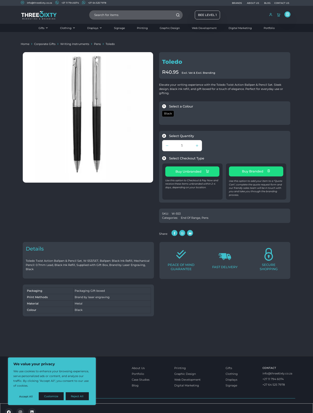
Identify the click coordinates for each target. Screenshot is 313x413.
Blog (135, 384)
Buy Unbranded (192, 171)
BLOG (267, 3)
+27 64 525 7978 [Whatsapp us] (273, 384)
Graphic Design (170, 28)
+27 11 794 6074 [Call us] (273, 378)
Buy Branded (256, 171)
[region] (52, 381)
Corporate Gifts (44, 44)
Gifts (43, 28)
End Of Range (190, 217)
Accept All (78, 396)
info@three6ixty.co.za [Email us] (277, 372)
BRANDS (237, 3)
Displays (94, 28)
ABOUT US (253, 3)
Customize (26, 396)
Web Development (204, 28)
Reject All (52, 396)
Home (25, 44)
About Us (138, 367)
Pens (97, 44)
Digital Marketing (240, 28)
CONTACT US (281, 3)
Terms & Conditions (37, 406)
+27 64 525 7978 (94, 2)
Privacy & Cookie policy (73, 406)
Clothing (67, 28)
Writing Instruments (74, 44)
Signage (119, 28)
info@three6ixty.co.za (36, 2)
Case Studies (141, 379)
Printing (142, 28)
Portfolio (269, 28)
